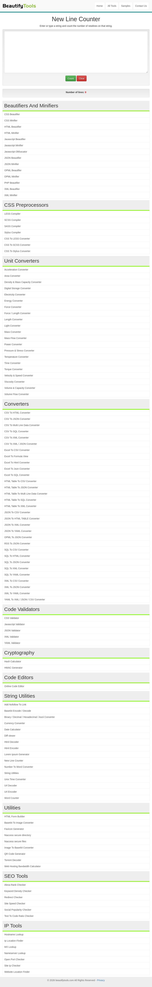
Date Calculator (12, 729)
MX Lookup (10, 947)
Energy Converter (13, 300)
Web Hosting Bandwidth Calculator (22, 866)
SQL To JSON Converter (17, 562)
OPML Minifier (11, 176)
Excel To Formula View (16, 456)
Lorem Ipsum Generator (16, 754)
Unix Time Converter (15, 779)
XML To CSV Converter (16, 581)
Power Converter (13, 344)
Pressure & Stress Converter (19, 350)
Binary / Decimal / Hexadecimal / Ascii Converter (29, 717)
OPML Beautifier (12, 170)
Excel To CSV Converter (17, 450)
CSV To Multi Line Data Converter (22, 425)
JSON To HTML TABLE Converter (22, 518)
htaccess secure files (15, 841)
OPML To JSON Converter (18, 537)
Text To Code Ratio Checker (19, 916)
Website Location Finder (17, 972)
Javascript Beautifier (15, 139)
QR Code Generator (14, 854)
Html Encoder (11, 748)
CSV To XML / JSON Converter (20, 444)
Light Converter (12, 325)
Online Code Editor (14, 686)
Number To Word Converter (18, 766)
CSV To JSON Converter (17, 419)
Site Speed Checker (14, 903)
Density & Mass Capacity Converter (22, 282)
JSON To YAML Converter (17, 531)
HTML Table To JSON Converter (21, 487)
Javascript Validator (14, 624)
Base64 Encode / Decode (17, 710)
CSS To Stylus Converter (17, 251)
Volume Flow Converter (16, 394)
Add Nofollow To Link (15, 704)
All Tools (112, 6)
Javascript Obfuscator (15, 151)
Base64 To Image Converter (19, 822)
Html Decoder (11, 742)
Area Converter (12, 276)
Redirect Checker (13, 897)
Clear (81, 78)
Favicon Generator (14, 829)
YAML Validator (12, 643)
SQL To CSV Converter (16, 549)
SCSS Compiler (12, 220)
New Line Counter (13, 760)
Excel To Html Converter (17, 462)
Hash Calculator (12, 661)
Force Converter (12, 307)
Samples (125, 6)
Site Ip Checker (12, 965)
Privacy (101, 980)
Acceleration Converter (16, 269)
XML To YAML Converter (17, 593)
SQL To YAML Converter (17, 574)
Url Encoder (10, 791)
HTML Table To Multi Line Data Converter (25, 493)
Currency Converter (14, 723)
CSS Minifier (10, 120)
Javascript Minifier (13, 145)
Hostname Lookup (13, 934)
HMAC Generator (13, 667)
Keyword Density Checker (17, 891)
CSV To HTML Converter (17, 412)
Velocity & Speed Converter (18, 375)
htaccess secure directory (17, 835)
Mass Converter (12, 332)
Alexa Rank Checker (15, 884)
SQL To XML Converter (16, 568)
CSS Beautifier (12, 114)
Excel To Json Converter (17, 468)
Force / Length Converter (17, 313)
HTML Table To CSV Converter (20, 481)
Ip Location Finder (13, 940)
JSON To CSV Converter (17, 512)
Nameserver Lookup (15, 953)
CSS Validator (11, 618)
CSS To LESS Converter (17, 238)
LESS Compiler (12, 213)
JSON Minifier (11, 164)
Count (71, 78)
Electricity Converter (14, 294)
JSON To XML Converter (17, 524)
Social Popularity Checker (17, 909)
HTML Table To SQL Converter (20, 500)
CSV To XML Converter (16, 437)
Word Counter (11, 798)
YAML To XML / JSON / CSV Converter (24, 599)
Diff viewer (9, 735)
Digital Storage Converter (17, 288)
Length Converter (13, 319)
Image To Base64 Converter (19, 847)
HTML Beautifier (12, 126)
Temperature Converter (16, 356)
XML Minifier (10, 195)
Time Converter (12, 363)
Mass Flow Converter (15, 338)
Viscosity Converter (14, 381)
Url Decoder (10, 785)
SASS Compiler (12, 226)
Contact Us (141, 6)
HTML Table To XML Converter (20, 506)
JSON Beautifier (12, 158)
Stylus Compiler (12, 232)
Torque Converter (13, 369)
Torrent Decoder (12, 860)
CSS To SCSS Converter (17, 245)
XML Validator (11, 636)
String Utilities (11, 773)
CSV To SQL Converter (16, 431)
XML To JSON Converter (17, 587)
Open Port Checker (14, 959)
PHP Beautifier (12, 182)
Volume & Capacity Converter (19, 388)
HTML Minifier (11, 133)
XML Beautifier (12, 189)
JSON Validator (12, 630)
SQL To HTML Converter (17, 556)
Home (99, 6)
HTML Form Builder (14, 816)
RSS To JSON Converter (17, 543)
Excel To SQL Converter (16, 475)
